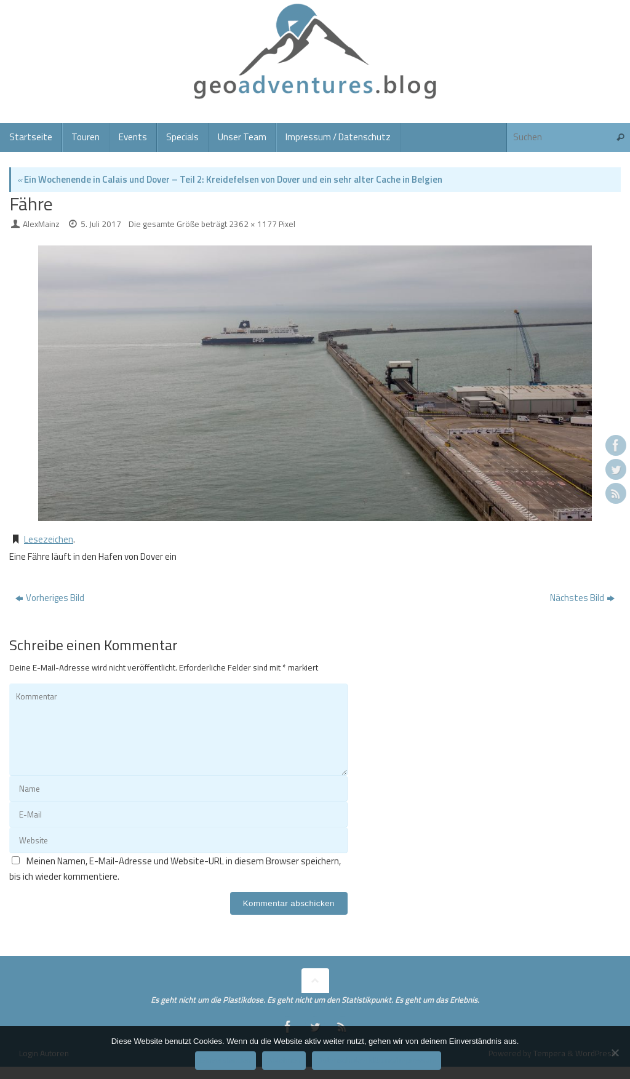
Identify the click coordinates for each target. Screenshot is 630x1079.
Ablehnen (284, 1060)
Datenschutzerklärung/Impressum (376, 1060)
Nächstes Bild (582, 598)
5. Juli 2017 (101, 224)
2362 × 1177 (253, 224)
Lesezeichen (48, 539)
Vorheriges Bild (49, 598)
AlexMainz (41, 224)
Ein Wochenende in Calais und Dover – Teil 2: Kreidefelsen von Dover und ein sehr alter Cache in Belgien (229, 179)
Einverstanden (225, 1060)
